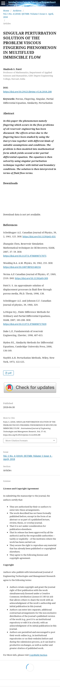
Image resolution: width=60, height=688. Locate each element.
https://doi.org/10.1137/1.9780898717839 (24, 324)
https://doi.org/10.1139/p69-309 (31, 278)
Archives (17, 10)
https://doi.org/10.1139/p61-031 (39, 236)
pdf (10, 372)
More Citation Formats (16, 440)
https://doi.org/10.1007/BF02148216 (22, 267)
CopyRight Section (38, 654)
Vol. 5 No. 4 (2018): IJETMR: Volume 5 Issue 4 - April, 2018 (28, 15)
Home (6, 10)
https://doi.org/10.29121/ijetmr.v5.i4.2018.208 (27, 91)
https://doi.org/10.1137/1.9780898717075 (24, 255)
